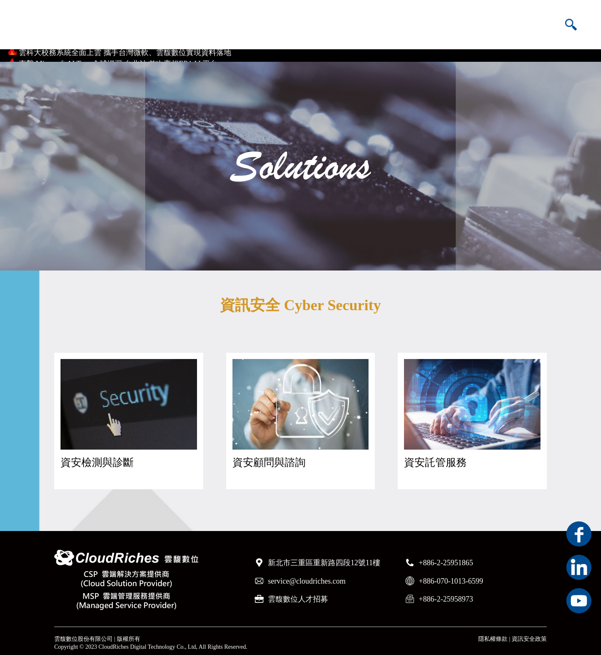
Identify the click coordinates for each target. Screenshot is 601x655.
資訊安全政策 (529, 635)
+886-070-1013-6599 (451, 577)
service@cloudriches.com (307, 577)
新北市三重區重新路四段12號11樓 (324, 559)
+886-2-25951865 (446, 559)
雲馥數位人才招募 (298, 595)
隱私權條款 (493, 635)
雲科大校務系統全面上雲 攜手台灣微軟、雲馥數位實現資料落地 (125, 51)
